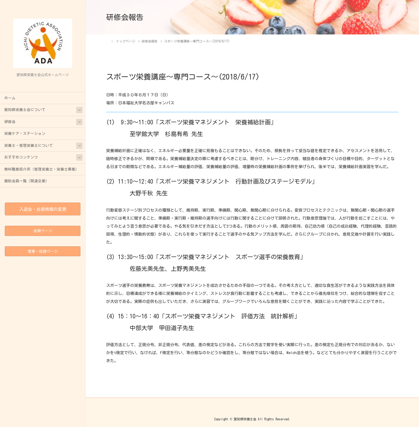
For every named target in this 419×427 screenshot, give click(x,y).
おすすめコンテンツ (21, 157)
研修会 (9, 122)
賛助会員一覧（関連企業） (26, 181)
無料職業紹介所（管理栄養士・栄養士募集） (41, 169)
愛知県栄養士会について (24, 110)
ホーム (9, 98)
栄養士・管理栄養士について (28, 145)
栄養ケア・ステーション (24, 133)
